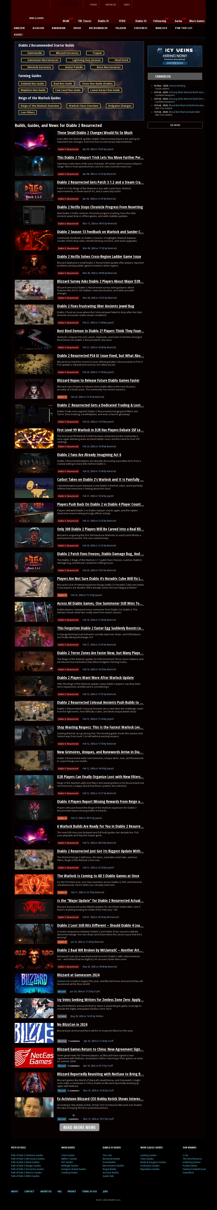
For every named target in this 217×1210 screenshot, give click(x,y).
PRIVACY (72, 1191)
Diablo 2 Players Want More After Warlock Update (95, 677)
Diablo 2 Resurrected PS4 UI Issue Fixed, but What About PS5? (104, 355)
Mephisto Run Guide (33, 90)
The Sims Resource (192, 1158)
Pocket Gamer (190, 1165)
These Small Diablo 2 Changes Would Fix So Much (95, 132)
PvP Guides (67, 1162)
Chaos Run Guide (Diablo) (97, 83)
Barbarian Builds (111, 1158)
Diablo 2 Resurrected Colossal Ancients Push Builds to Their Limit (107, 702)
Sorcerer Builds (111, 1172)
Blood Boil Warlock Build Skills (184, 111)
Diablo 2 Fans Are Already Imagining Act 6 (89, 454)
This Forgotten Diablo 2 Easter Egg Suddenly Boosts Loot (100, 628)
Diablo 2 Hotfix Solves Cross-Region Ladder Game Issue (99, 256)
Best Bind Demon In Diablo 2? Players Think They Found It (102, 330)
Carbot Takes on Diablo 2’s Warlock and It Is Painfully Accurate (105, 479)
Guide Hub (108, 1176)
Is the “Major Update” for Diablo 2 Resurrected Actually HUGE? (105, 900)
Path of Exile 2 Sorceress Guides (27, 1169)
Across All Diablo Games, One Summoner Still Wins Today (101, 603)
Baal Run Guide (63, 83)
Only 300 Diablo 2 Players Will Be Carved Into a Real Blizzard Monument (112, 529)
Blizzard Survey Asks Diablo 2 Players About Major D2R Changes (105, 281)
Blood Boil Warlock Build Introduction (188, 105)
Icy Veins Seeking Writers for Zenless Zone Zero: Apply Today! (104, 999)
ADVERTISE (46, 1191)
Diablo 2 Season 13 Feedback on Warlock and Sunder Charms (103, 231)
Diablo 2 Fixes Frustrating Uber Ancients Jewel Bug (95, 306)
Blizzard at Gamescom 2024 (78, 974)
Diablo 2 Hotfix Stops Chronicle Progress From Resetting (100, 206)
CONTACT (29, 1191)
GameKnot (188, 1172)
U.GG (185, 1155)
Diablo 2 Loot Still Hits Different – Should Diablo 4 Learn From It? (107, 925)
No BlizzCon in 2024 (72, 1024)
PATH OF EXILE (18, 1147)
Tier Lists (107, 1155)
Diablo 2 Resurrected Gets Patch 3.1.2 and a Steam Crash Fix (103, 182)
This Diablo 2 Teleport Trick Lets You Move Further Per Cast (102, 157)
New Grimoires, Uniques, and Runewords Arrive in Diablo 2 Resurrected (111, 751)
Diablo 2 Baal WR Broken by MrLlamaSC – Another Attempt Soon (106, 950)
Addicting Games (191, 1162)
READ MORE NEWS (79, 1127)
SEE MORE (175, 125)
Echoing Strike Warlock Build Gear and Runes (192, 92)
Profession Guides (149, 1165)
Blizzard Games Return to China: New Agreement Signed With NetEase (111, 1049)
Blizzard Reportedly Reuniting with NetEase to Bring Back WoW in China (112, 1073)
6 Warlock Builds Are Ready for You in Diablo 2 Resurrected (102, 826)
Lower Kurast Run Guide (105, 90)
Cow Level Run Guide (67, 90)
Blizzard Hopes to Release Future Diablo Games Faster (98, 380)
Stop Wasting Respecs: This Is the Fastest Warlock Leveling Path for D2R (112, 727)
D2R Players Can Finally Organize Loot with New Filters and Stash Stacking (113, 776)
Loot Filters (28, 112)
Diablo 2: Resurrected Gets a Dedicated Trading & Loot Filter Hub (106, 405)
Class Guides (68, 1155)
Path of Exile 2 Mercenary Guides (28, 1158)
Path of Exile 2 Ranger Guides (26, 1165)
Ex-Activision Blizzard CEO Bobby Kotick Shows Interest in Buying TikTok (112, 1098)
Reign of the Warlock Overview (40, 105)
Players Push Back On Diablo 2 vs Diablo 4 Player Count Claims (104, 504)
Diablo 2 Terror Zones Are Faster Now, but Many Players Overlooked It (111, 652)
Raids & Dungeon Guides (153, 1162)
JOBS (105, 1191)
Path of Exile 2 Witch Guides (25, 1176)
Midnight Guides (69, 1165)
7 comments (74, 1041)
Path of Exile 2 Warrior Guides (26, 1172)
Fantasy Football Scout (194, 1169)
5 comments (73, 1065)
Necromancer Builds (113, 1165)
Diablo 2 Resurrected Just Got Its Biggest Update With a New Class (108, 851)
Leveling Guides (69, 1172)
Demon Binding (177, 85)
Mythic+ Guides (69, 1158)
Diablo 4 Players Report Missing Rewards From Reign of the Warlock (109, 801)
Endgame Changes (119, 105)
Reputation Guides (149, 1169)
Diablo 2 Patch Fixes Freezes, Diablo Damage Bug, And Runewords (107, 553)
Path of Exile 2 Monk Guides (25, 1162)
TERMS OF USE (89, 1191)
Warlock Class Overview (83, 105)
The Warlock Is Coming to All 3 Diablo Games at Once (98, 875)
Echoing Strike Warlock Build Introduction (190, 98)
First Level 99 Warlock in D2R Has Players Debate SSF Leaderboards (107, 429)
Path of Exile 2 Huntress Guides (27, 1155)
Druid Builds (109, 1162)
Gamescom (63, 981)
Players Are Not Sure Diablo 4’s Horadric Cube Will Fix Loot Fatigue (107, 578)
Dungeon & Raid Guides (73, 1169)
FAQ (60, 1191)
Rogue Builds (109, 1169)
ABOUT (14, 1191)
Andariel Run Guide (32, 83)
